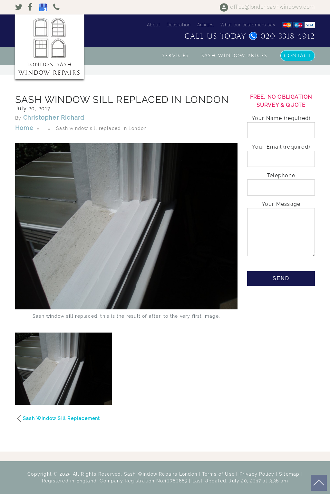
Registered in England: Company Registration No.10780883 (115, 480)
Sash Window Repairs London (160, 474)
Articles (205, 24)
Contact (297, 56)
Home (24, 127)
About (153, 24)
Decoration (179, 24)
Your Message (281, 229)
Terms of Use (218, 474)
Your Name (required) (281, 124)
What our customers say (248, 24)
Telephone (281, 181)
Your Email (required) (281, 153)
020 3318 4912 (282, 36)
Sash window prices (234, 56)
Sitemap (289, 474)
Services (175, 56)
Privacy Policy (257, 474)
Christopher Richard (53, 117)
